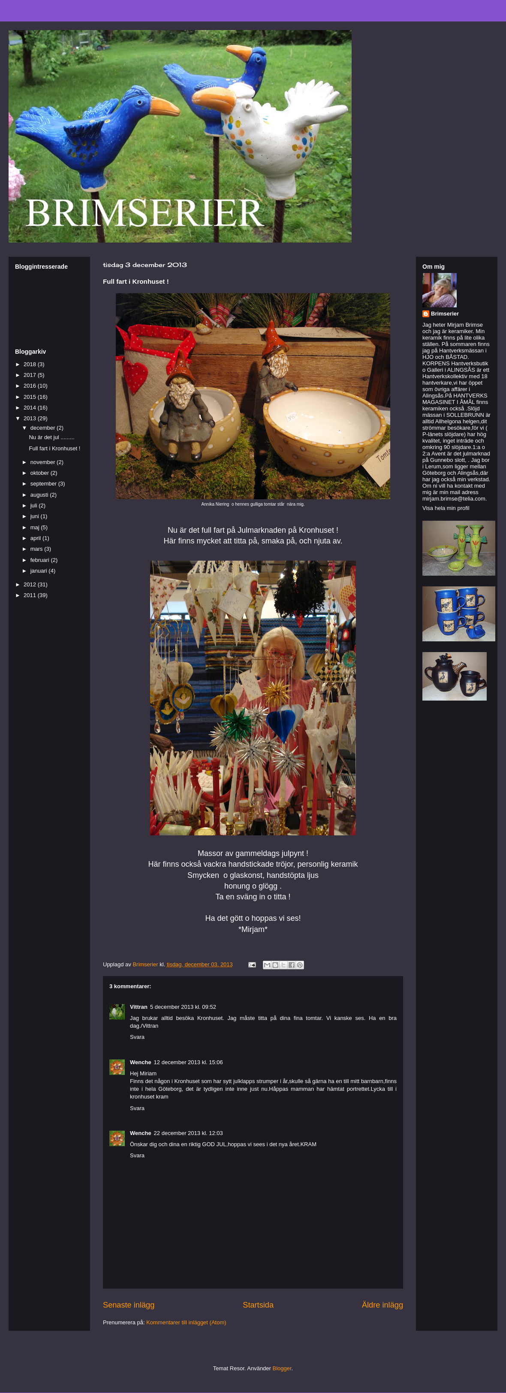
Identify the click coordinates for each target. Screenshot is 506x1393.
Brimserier (445, 313)
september (44, 483)
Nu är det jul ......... (51, 437)
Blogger (282, 1368)
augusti (40, 495)
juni (35, 516)
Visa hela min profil (446, 508)
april (36, 538)
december (43, 428)
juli (34, 505)
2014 (31, 407)
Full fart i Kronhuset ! (54, 448)
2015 (31, 397)
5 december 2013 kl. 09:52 (183, 1007)
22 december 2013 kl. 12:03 (188, 1133)
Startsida (258, 1305)
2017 (31, 375)
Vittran (139, 1007)
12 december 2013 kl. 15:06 (188, 1062)
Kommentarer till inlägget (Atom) (186, 1322)
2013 (31, 418)
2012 (31, 584)
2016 (31, 385)
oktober (40, 473)
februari (40, 560)
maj (35, 527)
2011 (31, 595)
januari (39, 571)
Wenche (140, 1062)
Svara (137, 1037)
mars (37, 549)
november (43, 462)
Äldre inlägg (382, 1305)
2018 (31, 364)
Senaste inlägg (128, 1305)
